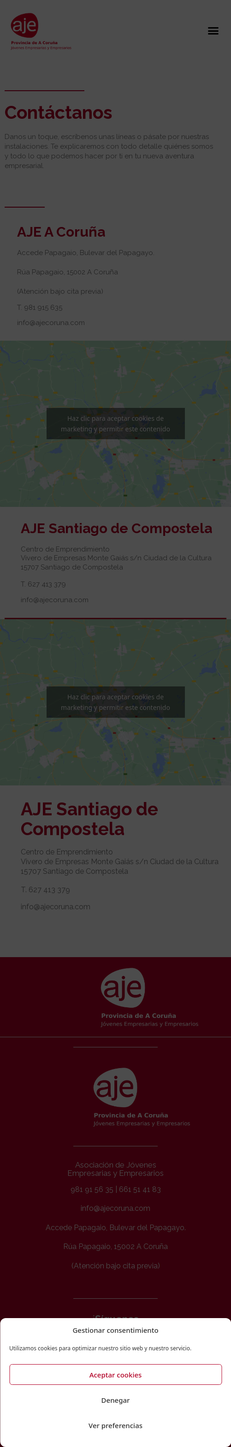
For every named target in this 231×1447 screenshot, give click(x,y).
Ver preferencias (115, 1425)
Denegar (115, 1400)
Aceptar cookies (115, 1374)
